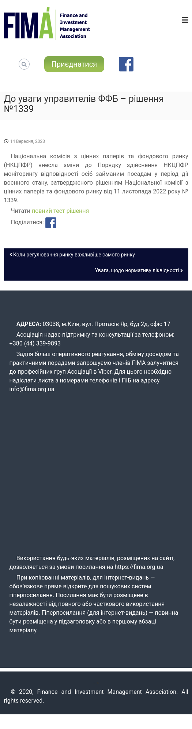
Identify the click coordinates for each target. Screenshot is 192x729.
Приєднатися (74, 64)
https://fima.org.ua (139, 566)
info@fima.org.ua (32, 389)
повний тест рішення (60, 210)
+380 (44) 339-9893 (35, 343)
